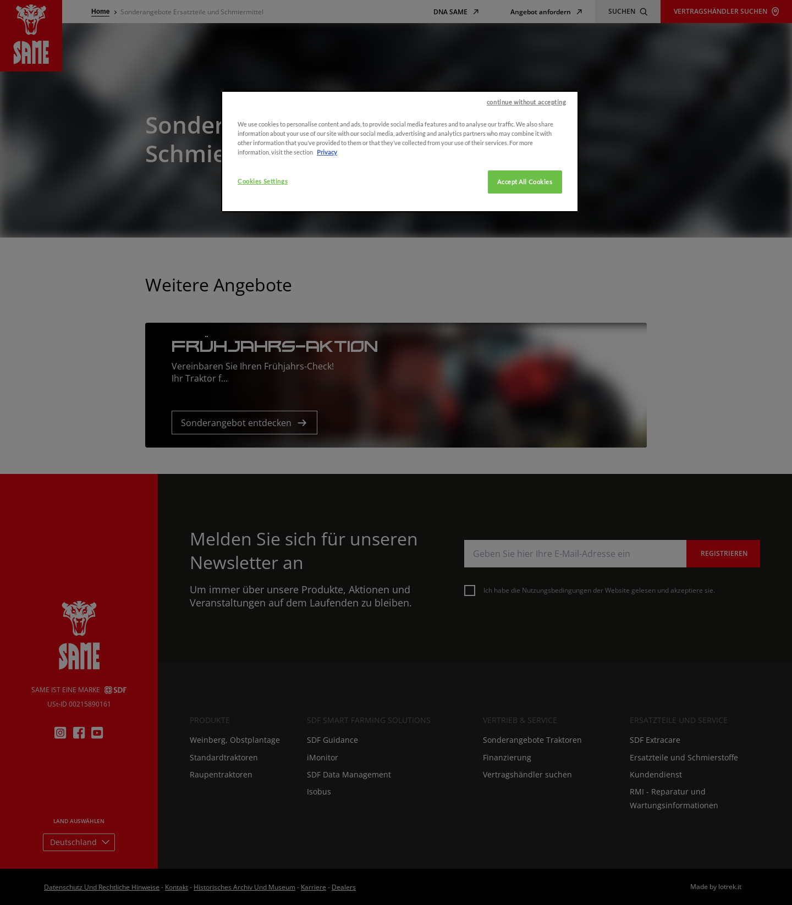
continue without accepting (526, 153)
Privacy (327, 203)
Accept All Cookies (524, 233)
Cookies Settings (263, 232)
